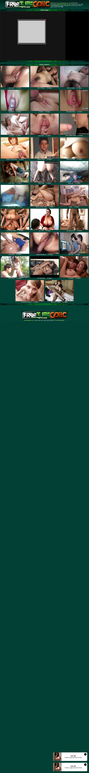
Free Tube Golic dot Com (62, 3)
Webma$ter (61, 320)
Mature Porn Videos (61, 4)
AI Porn (69, 4)
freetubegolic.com (29, 320)
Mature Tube (54, 4)
